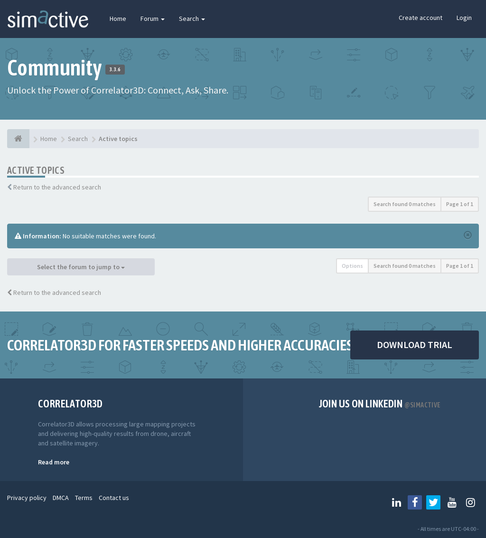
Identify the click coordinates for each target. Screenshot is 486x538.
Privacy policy (27, 497)
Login (464, 17)
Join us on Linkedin (380, 403)
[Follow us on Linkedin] (396, 502)
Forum (152, 18)
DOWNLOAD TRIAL (414, 344)
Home (118, 18)
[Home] (18, 138)
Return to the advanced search (57, 187)
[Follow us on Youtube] (452, 502)
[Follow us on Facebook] (415, 502)
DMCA (61, 497)
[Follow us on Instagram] (470, 502)
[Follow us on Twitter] (433, 502)
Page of (459, 204)
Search (192, 18)
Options (352, 265)
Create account (420, 17)
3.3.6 (115, 69)
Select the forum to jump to (81, 267)
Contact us (114, 497)
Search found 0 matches (405, 204)
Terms (84, 497)
